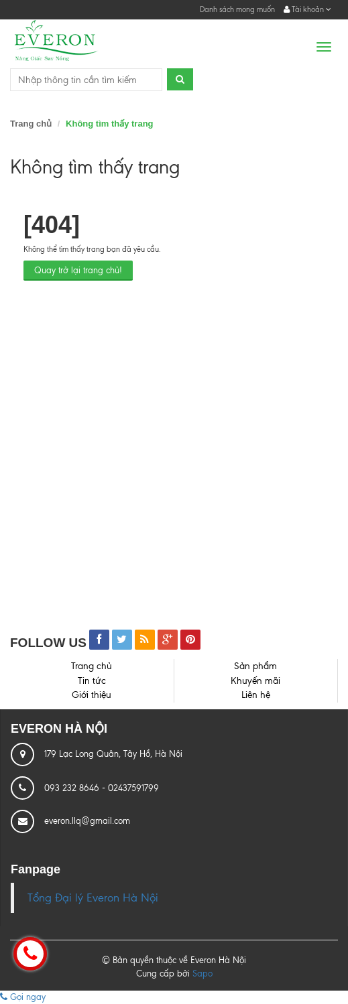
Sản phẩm (255, 666)
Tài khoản (307, 9)
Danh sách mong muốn (237, 9)
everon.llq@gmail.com (87, 821)
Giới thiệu (91, 695)
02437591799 (133, 788)
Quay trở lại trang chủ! (78, 270)
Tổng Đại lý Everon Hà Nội (92, 897)
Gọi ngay (23, 997)
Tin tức (92, 681)
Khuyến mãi (255, 681)
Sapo (202, 974)
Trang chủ (31, 124)
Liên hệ (255, 695)
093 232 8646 (73, 788)
